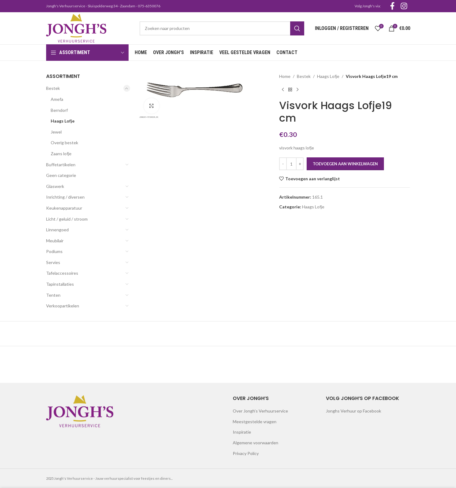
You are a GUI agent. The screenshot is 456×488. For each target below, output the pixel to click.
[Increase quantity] (300, 163)
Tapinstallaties (60, 284)
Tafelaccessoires (62, 273)
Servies (53, 262)
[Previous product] (282, 89)
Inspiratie (242, 432)
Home (284, 76)
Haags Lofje (63, 120)
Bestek (53, 88)
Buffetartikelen (60, 164)
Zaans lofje (61, 153)
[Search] (222, 28)
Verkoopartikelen (62, 305)
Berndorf (59, 110)
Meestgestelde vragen (254, 421)
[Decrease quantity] (283, 163)
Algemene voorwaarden (255, 442)
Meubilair (55, 240)
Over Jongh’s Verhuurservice (260, 410)
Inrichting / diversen (65, 197)
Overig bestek (64, 142)
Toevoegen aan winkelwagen (345, 163)
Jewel (56, 131)
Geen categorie (61, 175)
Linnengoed (57, 229)
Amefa (57, 99)
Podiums (54, 251)
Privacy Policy (246, 453)
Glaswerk (55, 186)
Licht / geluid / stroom (67, 219)
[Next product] (297, 89)
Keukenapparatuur (64, 208)
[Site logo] (76, 27)
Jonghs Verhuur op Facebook (353, 410)
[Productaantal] (291, 163)
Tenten (53, 295)
